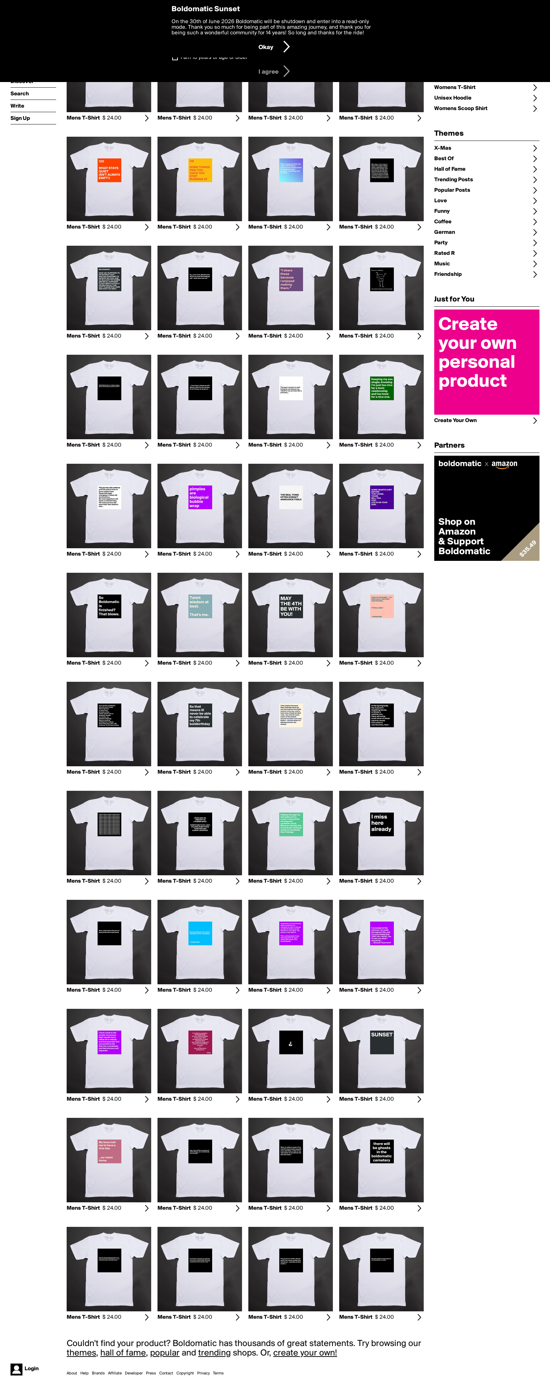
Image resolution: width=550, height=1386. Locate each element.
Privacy (203, 1373)
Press (151, 1373)
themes (81, 1353)
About (72, 1373)
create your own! (305, 1353)
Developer (134, 1373)
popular (165, 1353)
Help (84, 1373)
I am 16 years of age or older (214, 57)
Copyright (185, 1373)
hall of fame (123, 1353)
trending (214, 1353)
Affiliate (115, 1373)
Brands (98, 1373)
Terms (218, 1373)
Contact (166, 1373)
